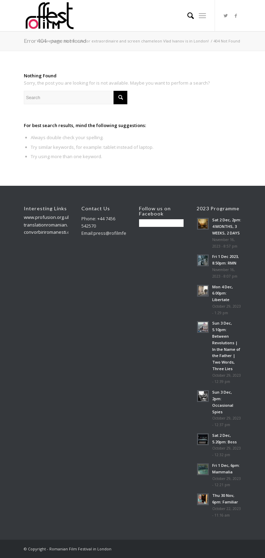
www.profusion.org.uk (47, 217)
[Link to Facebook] (236, 15)
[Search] (187, 15)
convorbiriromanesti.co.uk (51, 232)
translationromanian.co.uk (51, 225)
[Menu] (202, 15)
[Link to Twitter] (225, 15)
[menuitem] (187, 15)
